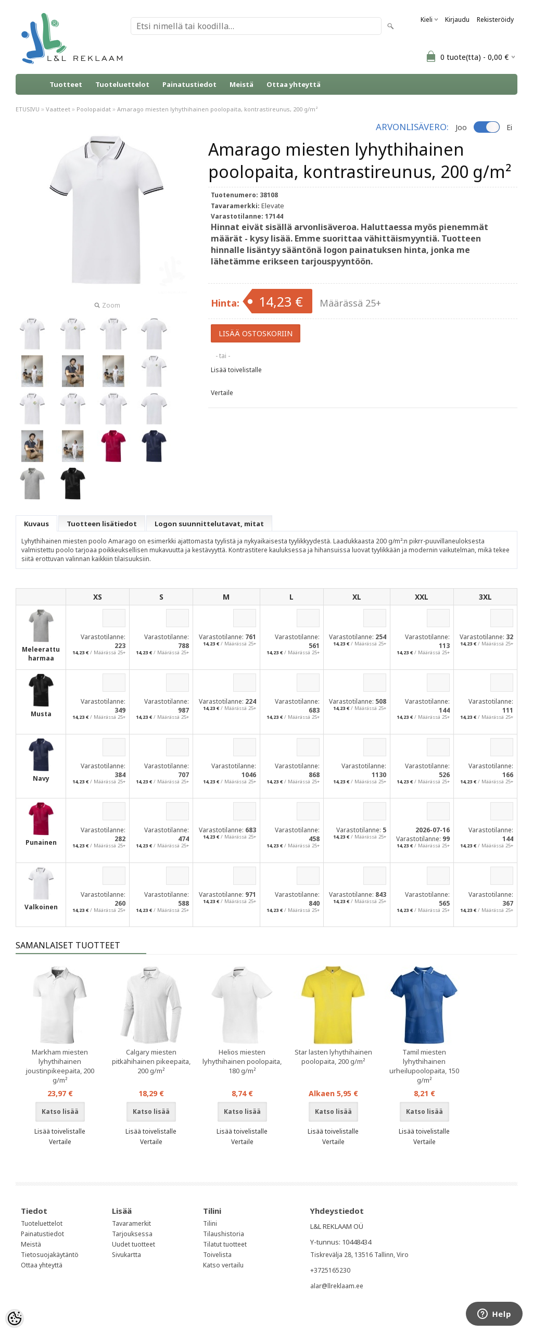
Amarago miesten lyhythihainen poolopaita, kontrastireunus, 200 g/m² (217, 109)
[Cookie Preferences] (14, 1318)
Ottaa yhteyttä (293, 84)
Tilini (210, 1223)
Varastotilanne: (103, 636)
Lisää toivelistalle (236, 369)
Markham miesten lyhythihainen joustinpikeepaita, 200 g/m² (60, 1066)
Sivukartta (126, 1254)
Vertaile (222, 392)
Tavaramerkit (131, 1223)
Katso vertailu (223, 1265)
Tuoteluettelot (122, 84)
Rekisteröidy (495, 19)
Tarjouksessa (132, 1233)
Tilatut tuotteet (225, 1244)
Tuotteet (65, 84)
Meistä (241, 84)
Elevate (272, 205)
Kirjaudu (457, 19)
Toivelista (217, 1254)
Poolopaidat (94, 109)
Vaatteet (58, 109)
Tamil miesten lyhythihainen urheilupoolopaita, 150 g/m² (424, 1066)
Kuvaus (36, 523)
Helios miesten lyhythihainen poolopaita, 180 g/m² (242, 1061)
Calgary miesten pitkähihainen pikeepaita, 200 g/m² (151, 1061)
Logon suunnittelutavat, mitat (209, 523)
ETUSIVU (28, 109)
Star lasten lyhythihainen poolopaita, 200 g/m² (333, 1056)
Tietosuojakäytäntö (50, 1254)
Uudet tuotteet (133, 1244)
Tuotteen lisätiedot (102, 523)
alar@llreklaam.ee (336, 1285)
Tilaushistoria (223, 1233)
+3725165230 (330, 1270)
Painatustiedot (189, 84)
